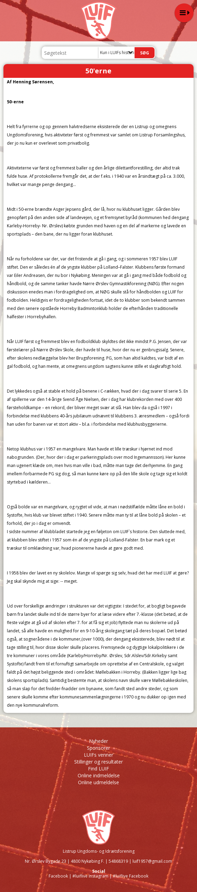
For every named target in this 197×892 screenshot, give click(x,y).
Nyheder (98, 741)
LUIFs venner (98, 754)
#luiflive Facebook (130, 876)
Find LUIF (98, 768)
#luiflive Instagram (90, 876)
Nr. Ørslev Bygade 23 (45, 861)
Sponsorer (98, 748)
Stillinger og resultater (98, 761)
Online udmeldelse (98, 782)
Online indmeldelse (99, 775)
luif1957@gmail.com (152, 861)
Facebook (58, 876)
